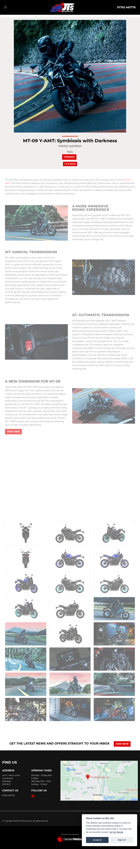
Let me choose (116, 832)
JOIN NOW (122, 744)
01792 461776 (126, 7)
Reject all (122, 840)
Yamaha (69, 157)
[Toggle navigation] (5, 7)
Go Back (70, 164)
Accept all (97, 840)
